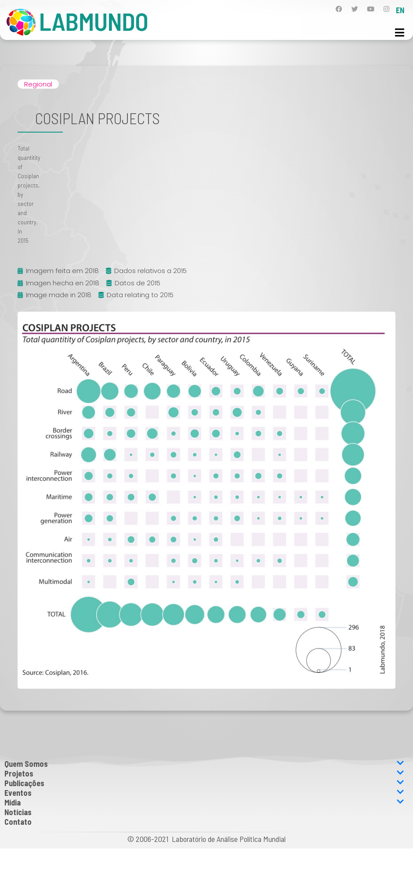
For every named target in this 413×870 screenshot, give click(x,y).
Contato (18, 822)
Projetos (204, 773)
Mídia (204, 802)
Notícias (18, 812)
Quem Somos (204, 764)
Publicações (204, 783)
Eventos (204, 793)
